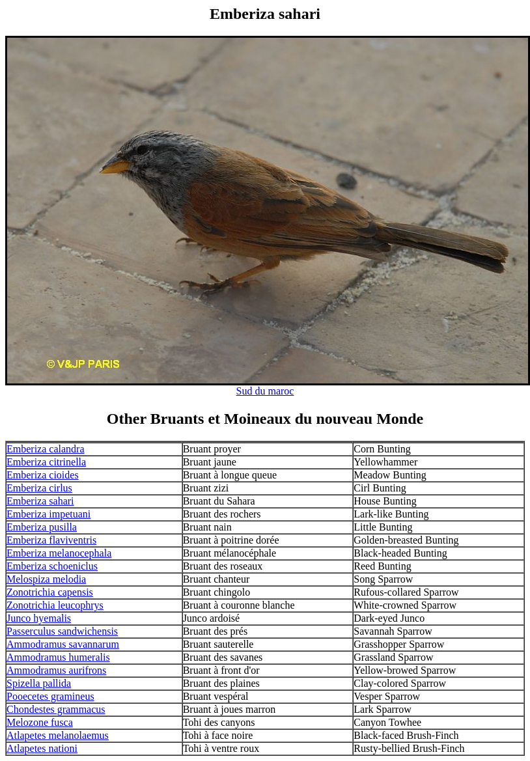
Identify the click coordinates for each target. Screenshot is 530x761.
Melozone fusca (40, 722)
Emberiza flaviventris (51, 540)
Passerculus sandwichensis (62, 631)
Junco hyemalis (39, 618)
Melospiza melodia (46, 579)
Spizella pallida (39, 683)
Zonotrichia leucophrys (55, 605)
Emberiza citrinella (46, 461)
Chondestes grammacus (56, 709)
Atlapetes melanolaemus (58, 735)
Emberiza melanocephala (59, 553)
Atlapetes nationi (42, 748)
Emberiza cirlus (39, 487)
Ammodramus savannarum (63, 644)
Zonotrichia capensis (50, 592)
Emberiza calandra (45, 448)
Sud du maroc (265, 390)
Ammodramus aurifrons (56, 670)
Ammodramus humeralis (58, 657)
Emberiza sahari (40, 500)
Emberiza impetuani (49, 513)
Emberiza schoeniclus (52, 566)
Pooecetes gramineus (50, 696)
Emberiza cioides (43, 474)
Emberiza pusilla (42, 527)
